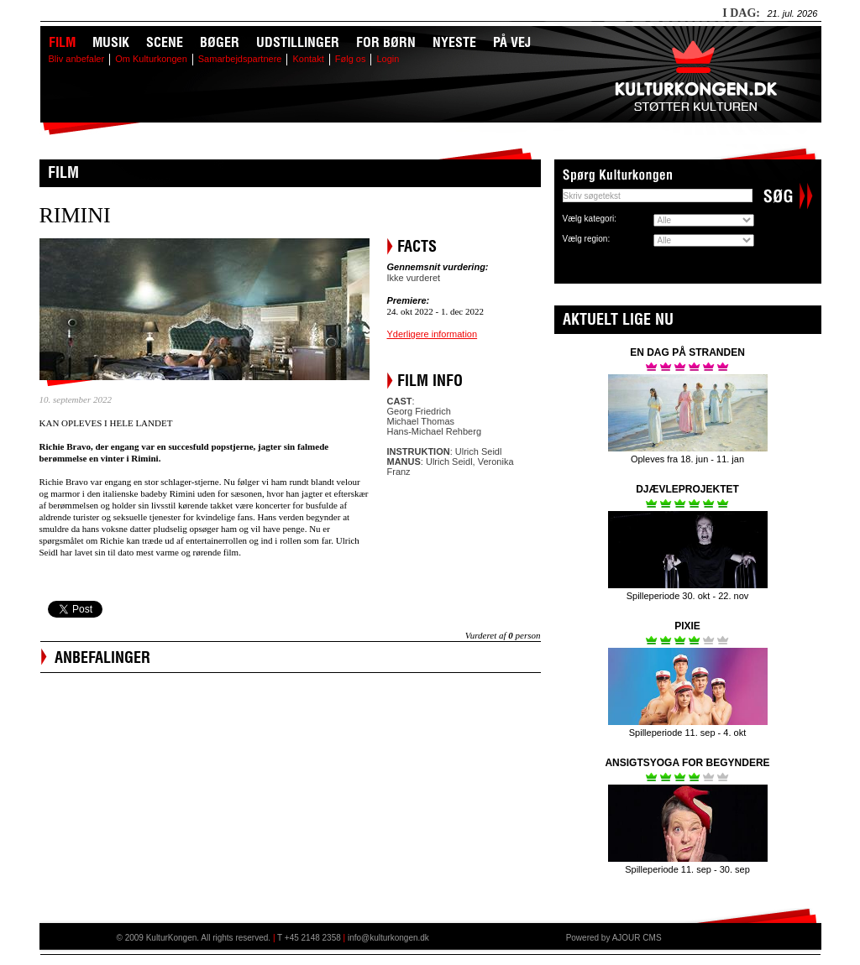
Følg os (350, 59)
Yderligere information (432, 334)
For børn (386, 42)
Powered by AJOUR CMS (614, 937)
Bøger (219, 42)
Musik (110, 42)
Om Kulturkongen (151, 59)
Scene (164, 42)
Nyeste (454, 42)
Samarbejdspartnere (240, 59)
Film (62, 42)
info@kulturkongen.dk (388, 937)
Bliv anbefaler (77, 59)
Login (387, 59)
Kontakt (307, 59)
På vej (512, 42)
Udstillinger (297, 42)
